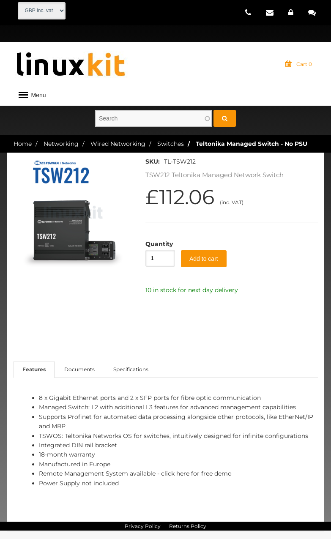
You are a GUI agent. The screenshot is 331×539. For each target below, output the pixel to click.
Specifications (130, 369)
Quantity (156, 244)
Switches (170, 144)
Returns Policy (187, 526)
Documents (79, 369)
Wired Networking (117, 144)
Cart (298, 64)
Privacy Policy (143, 526)
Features (34, 369)
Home (23, 144)
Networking (61, 144)
